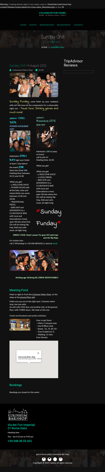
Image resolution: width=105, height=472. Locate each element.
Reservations (47, 25)
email (55, 243)
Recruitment (64, 25)
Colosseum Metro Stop (21, 70)
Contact (78, 25)
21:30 (39, 70)
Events (33, 25)
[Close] (38, 353)
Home (23, 25)
